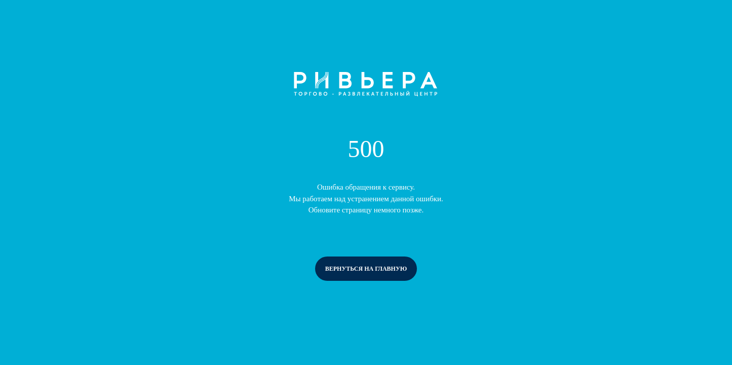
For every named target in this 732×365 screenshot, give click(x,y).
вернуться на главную (366, 268)
